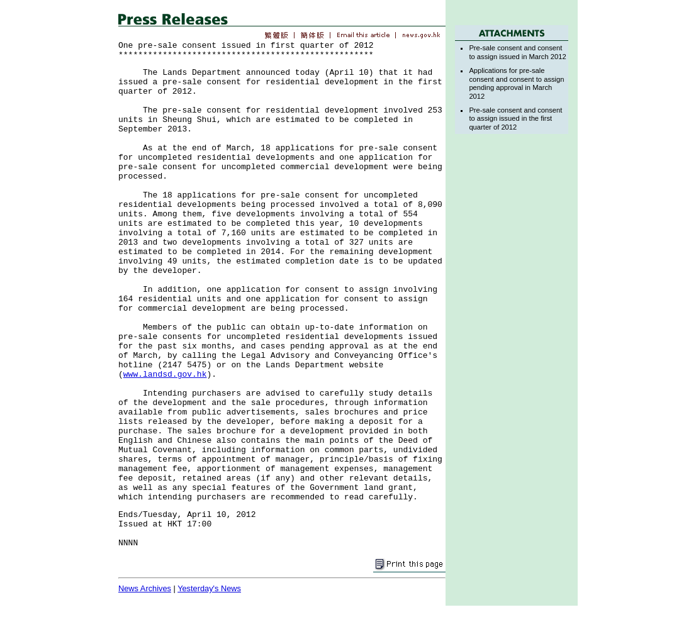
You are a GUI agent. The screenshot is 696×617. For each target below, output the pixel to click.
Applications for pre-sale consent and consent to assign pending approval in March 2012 (516, 83)
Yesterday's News (209, 588)
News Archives (144, 588)
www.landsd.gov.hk (165, 374)
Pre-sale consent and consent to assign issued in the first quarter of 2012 (515, 118)
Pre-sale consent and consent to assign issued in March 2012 (517, 52)
